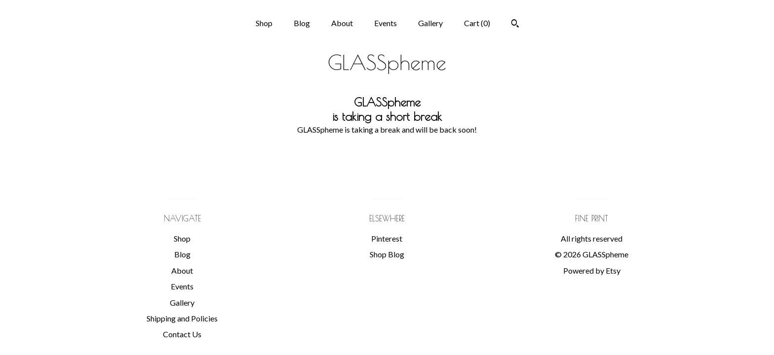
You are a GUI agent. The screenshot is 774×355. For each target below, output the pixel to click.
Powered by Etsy (591, 270)
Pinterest (386, 238)
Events (385, 23)
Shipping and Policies (182, 318)
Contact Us (182, 334)
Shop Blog (387, 254)
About (342, 23)
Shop (264, 23)
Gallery (430, 23)
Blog (302, 23)
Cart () (477, 23)
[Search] (515, 24)
